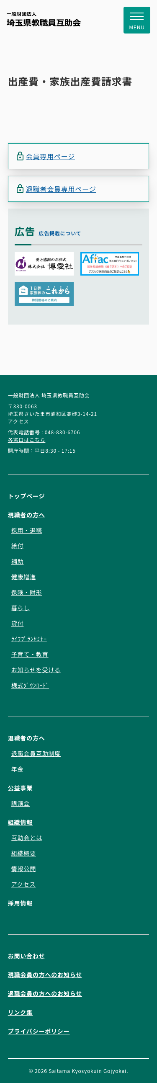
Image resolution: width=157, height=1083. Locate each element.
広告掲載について (60, 233)
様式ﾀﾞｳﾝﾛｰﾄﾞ (30, 685)
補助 (17, 561)
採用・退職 (26, 530)
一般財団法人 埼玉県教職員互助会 (44, 19)
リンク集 (20, 1012)
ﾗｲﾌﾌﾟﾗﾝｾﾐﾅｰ (29, 638)
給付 (17, 546)
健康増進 (23, 576)
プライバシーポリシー (39, 1031)
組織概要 (23, 853)
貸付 (17, 623)
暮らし (20, 607)
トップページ (26, 496)
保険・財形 (26, 592)
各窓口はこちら (27, 439)
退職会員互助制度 (36, 753)
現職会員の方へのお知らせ (45, 974)
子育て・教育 (30, 654)
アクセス (18, 421)
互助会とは (26, 837)
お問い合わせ (26, 955)
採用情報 (20, 903)
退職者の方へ (26, 738)
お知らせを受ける (36, 669)
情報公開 (23, 868)
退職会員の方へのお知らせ (45, 993)
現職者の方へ (26, 515)
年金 (17, 769)
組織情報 (20, 822)
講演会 (20, 803)
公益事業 (20, 788)
